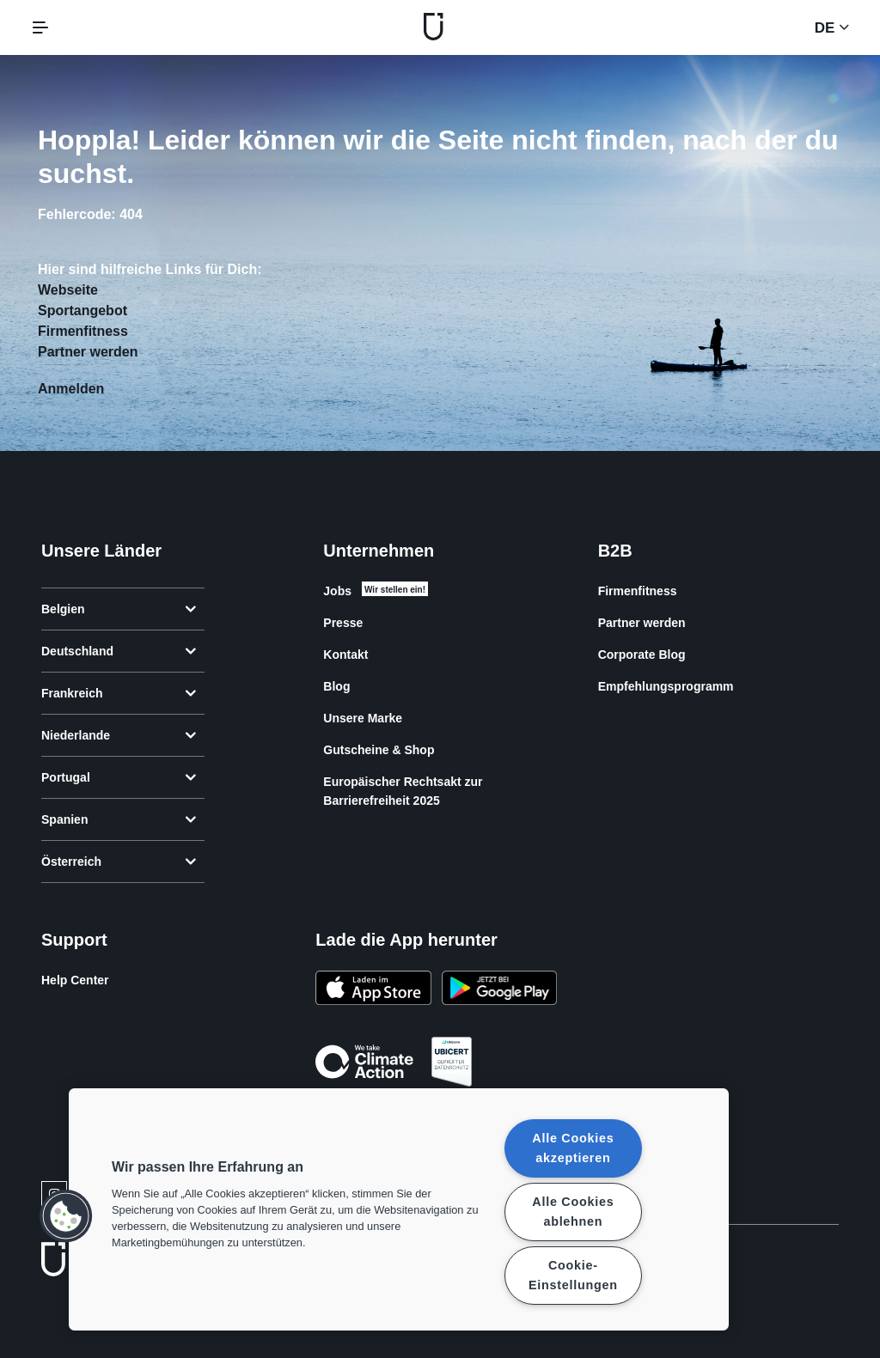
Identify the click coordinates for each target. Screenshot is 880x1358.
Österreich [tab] (118, 861)
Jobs (337, 591)
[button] (66, 1216)
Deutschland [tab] (118, 651)
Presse (343, 623)
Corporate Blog (642, 654)
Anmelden (71, 388)
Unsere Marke (362, 718)
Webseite (68, 290)
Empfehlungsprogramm (666, 686)
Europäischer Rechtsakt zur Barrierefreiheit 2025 (402, 791)
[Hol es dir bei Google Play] (499, 990)
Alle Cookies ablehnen (573, 1211)
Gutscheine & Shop (378, 750)
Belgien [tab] (118, 609)
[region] (399, 1209)
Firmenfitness (83, 331)
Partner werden (88, 351)
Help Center (75, 980)
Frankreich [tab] (118, 693)
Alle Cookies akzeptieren (573, 1148)
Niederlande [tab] (118, 735)
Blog (336, 686)
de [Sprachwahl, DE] (832, 27)
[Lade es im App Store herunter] (373, 990)
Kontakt (345, 654)
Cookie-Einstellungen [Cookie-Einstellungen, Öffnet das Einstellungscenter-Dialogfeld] (573, 1275)
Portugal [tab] (118, 777)
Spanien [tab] (118, 819)
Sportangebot (82, 310)
